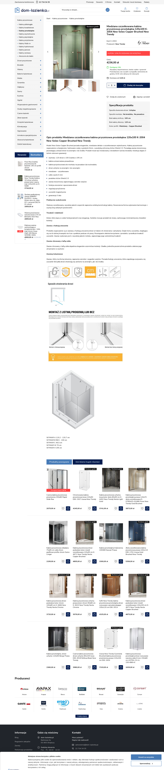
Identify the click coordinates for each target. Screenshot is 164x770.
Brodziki (20, 65)
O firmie (108, 2)
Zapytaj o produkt (143, 97)
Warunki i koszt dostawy (132, 2)
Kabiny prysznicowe (24, 20)
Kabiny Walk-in (25, 43)
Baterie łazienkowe (24, 74)
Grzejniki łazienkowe (25, 122)
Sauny (19, 91)
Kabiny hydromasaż (26, 46)
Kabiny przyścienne (26, 40)
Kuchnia (20, 96)
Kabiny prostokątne (26, 31)
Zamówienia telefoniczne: (32, 2)
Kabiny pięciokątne (26, 37)
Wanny (20, 69)
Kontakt (117, 2)
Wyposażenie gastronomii (27, 104)
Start (48, 18)
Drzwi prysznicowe (24, 60)
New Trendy (120, 44)
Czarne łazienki (23, 113)
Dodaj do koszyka (135, 85)
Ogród (19, 100)
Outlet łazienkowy (24, 144)
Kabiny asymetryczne (27, 34)
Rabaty (146, 2)
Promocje (90, 2)
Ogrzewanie (21, 131)
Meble (19, 78)
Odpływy (20, 87)
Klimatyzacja (22, 126)
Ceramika (20, 82)
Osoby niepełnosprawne (26, 109)
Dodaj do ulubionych (118, 97)
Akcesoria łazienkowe (25, 140)
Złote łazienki (22, 118)
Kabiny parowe (24, 50)
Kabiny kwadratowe (26, 27)
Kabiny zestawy (25, 53)
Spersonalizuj (146, 746)
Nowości (99, 2)
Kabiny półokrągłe (26, 24)
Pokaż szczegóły (34, 766)
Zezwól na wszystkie (146, 740)
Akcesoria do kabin (26, 56)
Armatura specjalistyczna (27, 135)
